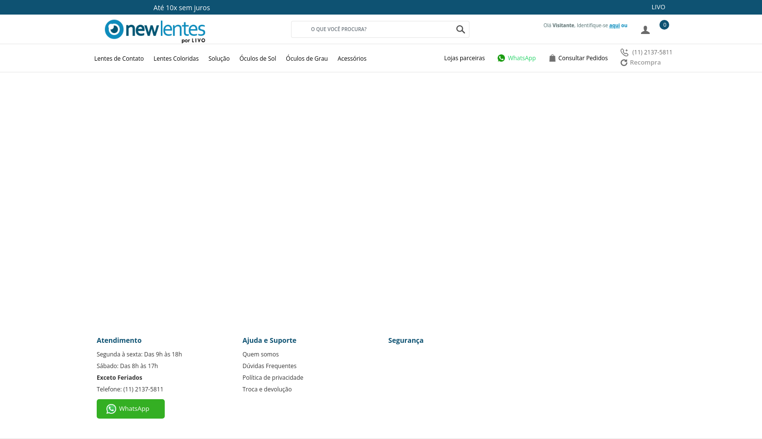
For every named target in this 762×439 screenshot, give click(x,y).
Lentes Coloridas (176, 58)
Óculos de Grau (307, 58)
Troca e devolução (267, 389)
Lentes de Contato (119, 58)
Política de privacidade (272, 377)
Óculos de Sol (258, 58)
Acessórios (352, 58)
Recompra (641, 62)
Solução (219, 58)
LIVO (658, 6)
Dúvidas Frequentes (269, 366)
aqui (614, 25)
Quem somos (260, 354)
